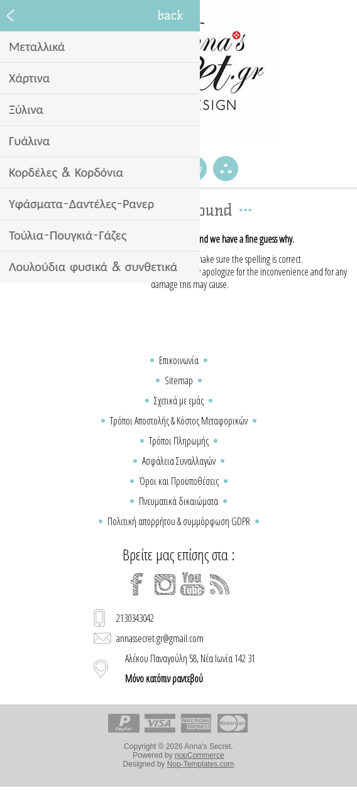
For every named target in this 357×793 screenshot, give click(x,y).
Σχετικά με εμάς (179, 401)
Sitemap (179, 380)
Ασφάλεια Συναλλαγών (179, 461)
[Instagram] (164, 584)
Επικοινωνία (179, 360)
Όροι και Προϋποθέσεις (179, 481)
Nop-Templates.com (200, 764)
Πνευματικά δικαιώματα (178, 501)
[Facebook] (137, 584)
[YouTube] (192, 584)
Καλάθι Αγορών (194, 168)
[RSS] (220, 584)
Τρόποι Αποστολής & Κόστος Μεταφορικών (179, 421)
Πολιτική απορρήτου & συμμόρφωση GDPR (178, 521)
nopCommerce (199, 755)
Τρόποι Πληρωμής (179, 441)
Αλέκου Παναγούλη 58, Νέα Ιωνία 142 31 (190, 668)
